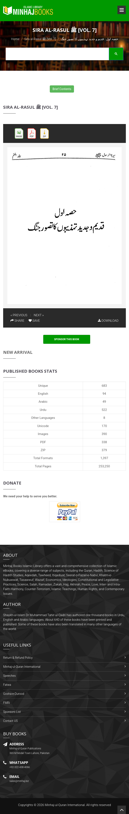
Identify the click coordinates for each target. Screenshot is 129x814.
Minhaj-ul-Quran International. (65, 805)
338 (104, 442)
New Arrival (18, 352)
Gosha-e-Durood (13, 693)
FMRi (6, 702)
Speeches (9, 675)
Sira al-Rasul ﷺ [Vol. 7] (40, 39)
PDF (43, 442)
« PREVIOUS (19, 315)
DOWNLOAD (108, 321)
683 (104, 386)
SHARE (17, 321)
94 (104, 394)
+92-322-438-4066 (19, 767)
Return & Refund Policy (18, 657)
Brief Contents (62, 89)
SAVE (34, 321)
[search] (63, 54)
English (43, 394)
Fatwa (7, 684)
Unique (43, 386)
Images (43, 434)
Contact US (10, 721)
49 (104, 402)
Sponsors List (12, 711)
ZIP (43, 450)
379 (104, 450)
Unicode (43, 426)
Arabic (43, 402)
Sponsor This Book (66, 339)
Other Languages (43, 418)
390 (104, 434)
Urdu (43, 410)
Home (15, 39)
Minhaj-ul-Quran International (21, 666)
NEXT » (39, 315)
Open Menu (121, 10)
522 (104, 410)
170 (104, 426)
